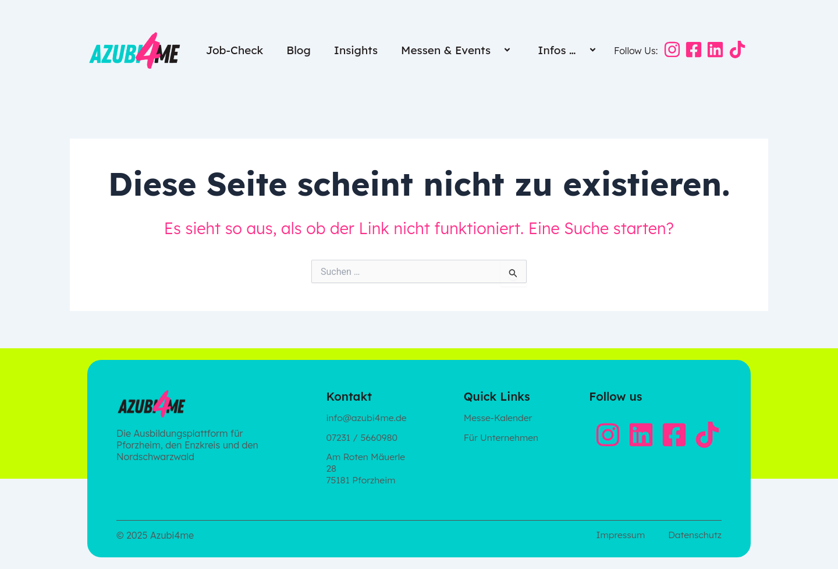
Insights (356, 50)
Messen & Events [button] (457, 50)
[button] (495, 51)
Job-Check (235, 50)
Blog (298, 50)
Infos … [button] (568, 50)
